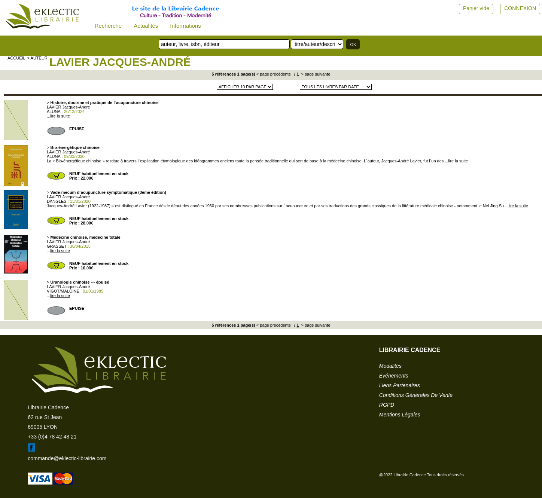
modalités (390, 366)
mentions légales (399, 415)
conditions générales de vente (416, 395)
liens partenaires (399, 385)
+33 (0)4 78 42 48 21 (52, 437)
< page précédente (273, 74)
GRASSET (57, 246)
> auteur (37, 58)
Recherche (108, 25)
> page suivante (315, 74)
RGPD (386, 405)
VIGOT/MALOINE (63, 291)
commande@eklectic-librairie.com (67, 458)
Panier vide (476, 8)
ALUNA (54, 111)
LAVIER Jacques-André (120, 62)
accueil (16, 58)
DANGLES (57, 201)
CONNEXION (520, 8)
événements (393, 376)
